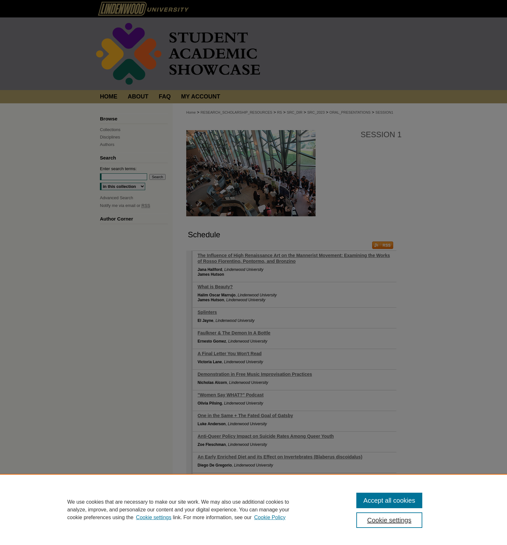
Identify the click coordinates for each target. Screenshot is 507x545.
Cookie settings (153, 517)
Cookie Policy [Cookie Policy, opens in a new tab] (270, 517)
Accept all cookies (389, 500)
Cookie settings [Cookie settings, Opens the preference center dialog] (389, 520)
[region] (253, 509)
